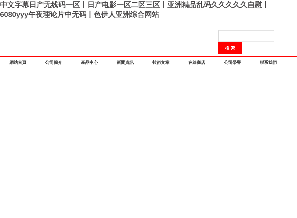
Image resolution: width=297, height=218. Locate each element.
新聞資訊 (125, 62)
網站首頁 (17, 62)
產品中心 (89, 62)
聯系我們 (268, 62)
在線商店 (196, 62)
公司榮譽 (232, 62)
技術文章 (160, 62)
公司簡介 (53, 62)
